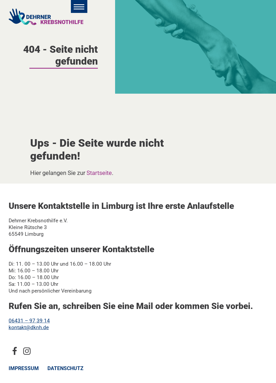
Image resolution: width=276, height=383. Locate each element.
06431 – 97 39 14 (29, 321)
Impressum (24, 368)
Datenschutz (65, 368)
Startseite (99, 172)
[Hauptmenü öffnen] (79, 6)
